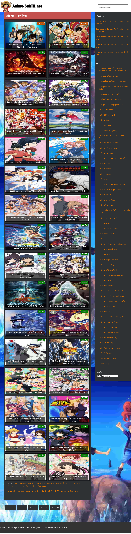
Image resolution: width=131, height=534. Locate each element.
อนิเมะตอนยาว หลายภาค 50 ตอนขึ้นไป (113, 158)
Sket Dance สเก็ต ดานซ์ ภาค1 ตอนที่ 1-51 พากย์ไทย (69, 392)
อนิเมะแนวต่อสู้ (105, 312)
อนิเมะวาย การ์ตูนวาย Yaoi (109, 218)
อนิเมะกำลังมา (105, 120)
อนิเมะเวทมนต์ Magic (107, 265)
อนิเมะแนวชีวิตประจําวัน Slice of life (112, 291)
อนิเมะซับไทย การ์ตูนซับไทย (109, 143)
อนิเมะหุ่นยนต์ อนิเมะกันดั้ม (109, 228)
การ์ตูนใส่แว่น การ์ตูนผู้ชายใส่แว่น (111, 105)
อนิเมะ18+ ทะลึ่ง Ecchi (107, 115)
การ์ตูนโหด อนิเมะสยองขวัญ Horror (112, 99)
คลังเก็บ (98, 376)
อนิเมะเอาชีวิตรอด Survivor (109, 270)
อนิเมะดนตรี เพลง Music (108, 148)
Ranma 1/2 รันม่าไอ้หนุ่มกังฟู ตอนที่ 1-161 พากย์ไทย (25, 162)
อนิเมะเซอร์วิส (105, 254)
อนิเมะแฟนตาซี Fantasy (108, 338)
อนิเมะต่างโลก (105, 164)
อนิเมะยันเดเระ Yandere (108, 200)
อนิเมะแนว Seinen (106, 280)
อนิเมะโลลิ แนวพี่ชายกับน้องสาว (111, 348)
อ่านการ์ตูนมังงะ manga (108, 358)
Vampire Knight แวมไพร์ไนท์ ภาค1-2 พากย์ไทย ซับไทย (69, 191)
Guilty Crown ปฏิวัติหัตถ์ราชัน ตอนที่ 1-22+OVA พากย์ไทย (26, 306)
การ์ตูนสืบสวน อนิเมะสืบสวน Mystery (113, 81)
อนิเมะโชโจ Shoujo (106, 343)
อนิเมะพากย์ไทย (105, 195)
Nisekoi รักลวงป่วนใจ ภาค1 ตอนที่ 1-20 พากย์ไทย (26, 191)
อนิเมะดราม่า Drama (107, 153)
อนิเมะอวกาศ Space (107, 234)
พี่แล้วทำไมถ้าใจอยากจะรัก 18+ (59, 491)
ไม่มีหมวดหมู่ (104, 364)
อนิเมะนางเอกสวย (106, 174)
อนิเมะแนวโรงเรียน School (109, 332)
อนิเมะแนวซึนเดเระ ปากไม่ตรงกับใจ (112, 301)
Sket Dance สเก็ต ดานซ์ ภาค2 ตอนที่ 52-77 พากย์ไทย (26, 392)
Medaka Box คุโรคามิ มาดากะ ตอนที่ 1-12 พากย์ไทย (69, 104)
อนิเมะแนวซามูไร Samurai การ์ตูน (112, 296)
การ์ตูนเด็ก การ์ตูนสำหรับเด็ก (110, 94)
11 (58, 507)
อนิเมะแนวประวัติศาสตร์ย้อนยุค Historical (114, 317)
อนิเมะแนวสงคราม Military (109, 322)
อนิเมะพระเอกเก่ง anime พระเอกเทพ (112, 184)
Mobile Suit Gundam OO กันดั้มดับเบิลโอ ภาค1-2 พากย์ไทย (68, 306)
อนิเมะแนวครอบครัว (107, 286)
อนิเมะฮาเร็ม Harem (107, 239)
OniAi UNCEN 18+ (19, 491)
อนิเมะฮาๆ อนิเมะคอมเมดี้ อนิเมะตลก (113, 244)
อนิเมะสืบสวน (104, 223)
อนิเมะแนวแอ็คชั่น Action (109, 327)
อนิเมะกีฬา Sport (106, 125)
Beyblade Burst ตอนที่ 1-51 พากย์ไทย (25, 248)
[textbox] (113, 7)
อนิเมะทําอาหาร (105, 169)
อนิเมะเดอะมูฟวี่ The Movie (109, 260)
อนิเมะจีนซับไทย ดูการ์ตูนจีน (110, 131)
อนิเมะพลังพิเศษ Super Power (110, 190)
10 (52, 507)
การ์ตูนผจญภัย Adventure (109, 76)
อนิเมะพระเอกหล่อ (106, 179)
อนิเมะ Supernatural (107, 110)
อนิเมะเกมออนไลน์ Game (108, 249)
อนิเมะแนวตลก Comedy (108, 306)
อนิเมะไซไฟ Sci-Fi (106, 353)
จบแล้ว (36, 491)
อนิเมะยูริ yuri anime (107, 205)
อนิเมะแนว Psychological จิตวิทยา (112, 275)
